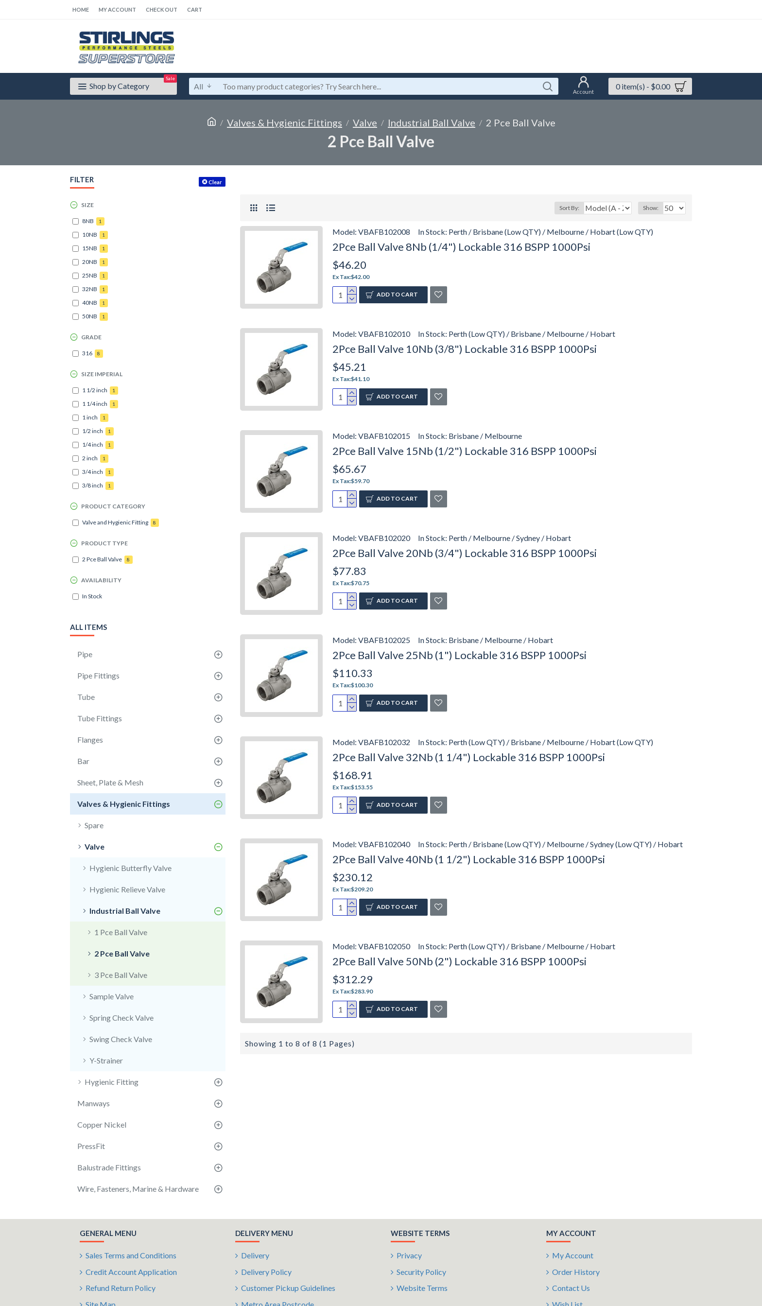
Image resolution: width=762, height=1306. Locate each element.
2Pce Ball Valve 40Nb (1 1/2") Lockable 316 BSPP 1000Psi (468, 859)
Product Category (113, 506)
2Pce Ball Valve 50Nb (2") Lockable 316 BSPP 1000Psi (459, 961)
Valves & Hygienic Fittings (284, 122)
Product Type (104, 543)
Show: (653, 207)
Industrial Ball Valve (431, 122)
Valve (365, 122)
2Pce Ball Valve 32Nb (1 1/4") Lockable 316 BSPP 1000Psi (468, 757)
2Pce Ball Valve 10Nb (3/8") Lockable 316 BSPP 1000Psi (464, 348)
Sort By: (564, 207)
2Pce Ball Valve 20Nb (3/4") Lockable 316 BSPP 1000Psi (464, 552)
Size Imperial (101, 374)
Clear (215, 182)
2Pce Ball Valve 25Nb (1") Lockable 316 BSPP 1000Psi (459, 655)
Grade (91, 337)
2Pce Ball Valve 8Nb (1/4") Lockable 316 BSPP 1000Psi (461, 246)
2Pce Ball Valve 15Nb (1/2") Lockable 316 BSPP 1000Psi (464, 450)
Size (87, 205)
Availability (101, 580)
